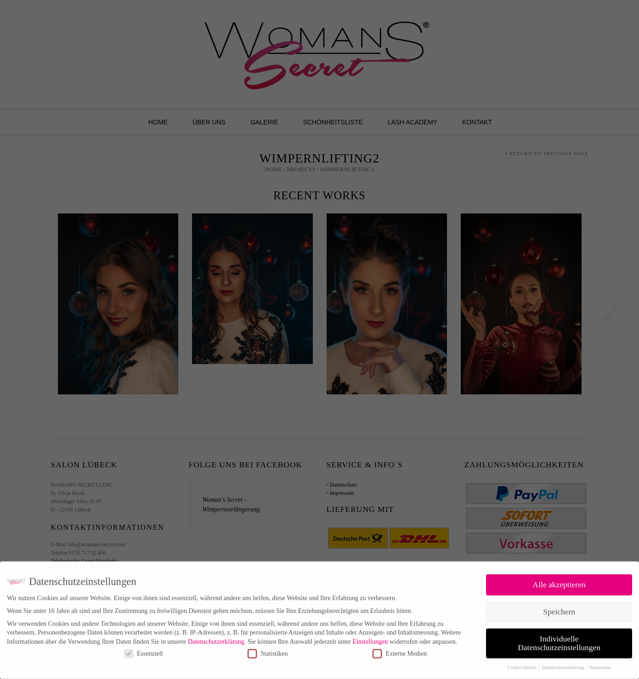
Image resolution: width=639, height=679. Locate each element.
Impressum (600, 662)
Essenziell (143, 649)
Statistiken (268, 649)
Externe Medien (400, 649)
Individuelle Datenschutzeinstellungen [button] (559, 638)
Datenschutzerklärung (216, 637)
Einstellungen (370, 637)
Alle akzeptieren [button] (559, 579)
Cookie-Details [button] (523, 662)
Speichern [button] (559, 607)
